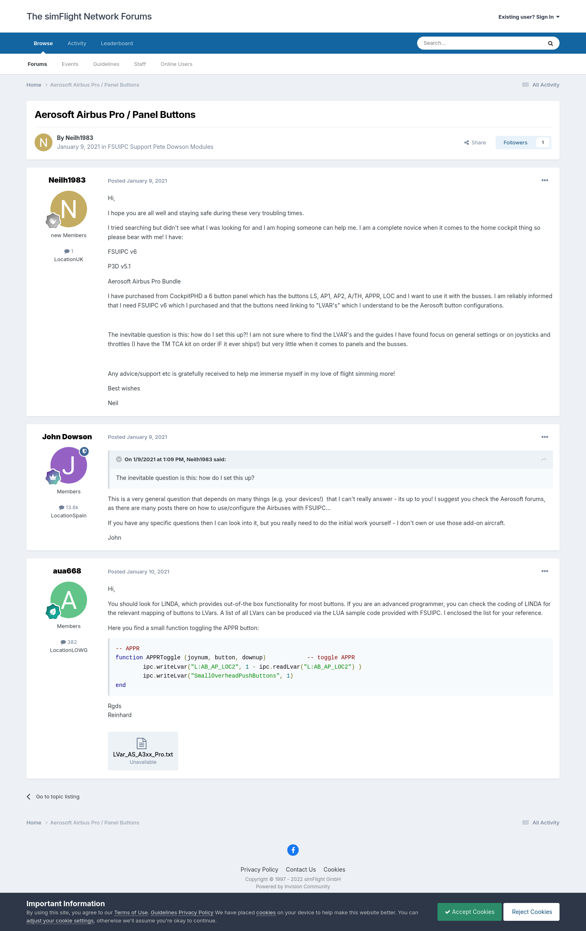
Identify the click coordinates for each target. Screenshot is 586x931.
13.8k (69, 507)
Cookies (334, 869)
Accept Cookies (466, 911)
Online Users (176, 64)
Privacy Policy (259, 869)
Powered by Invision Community (293, 886)
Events (70, 64)
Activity (77, 43)
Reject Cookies (530, 911)
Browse (43, 47)
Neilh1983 (79, 137)
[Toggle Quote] (119, 459)
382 (69, 642)
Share (475, 142)
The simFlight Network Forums (89, 16)
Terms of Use (131, 912)
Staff (140, 64)
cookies (266, 912)
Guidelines (106, 64)
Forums (37, 64)
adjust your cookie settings (60, 920)
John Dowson (67, 436)
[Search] (459, 43)
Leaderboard (117, 43)
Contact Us (301, 869)
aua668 (67, 571)
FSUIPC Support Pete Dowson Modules (160, 146)
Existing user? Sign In (529, 16)
